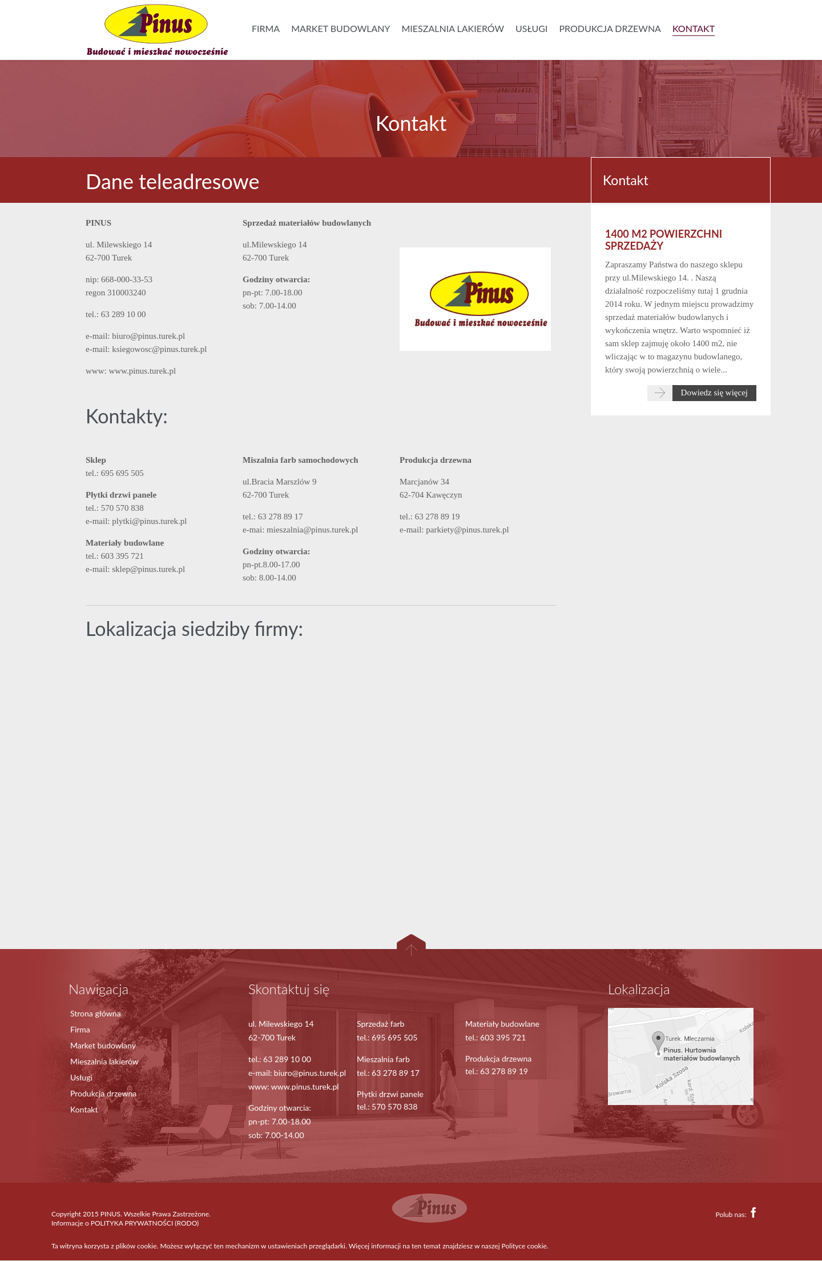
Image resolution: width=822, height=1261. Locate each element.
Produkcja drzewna (103, 1093)
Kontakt (84, 1109)
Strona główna (95, 1013)
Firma (80, 1029)
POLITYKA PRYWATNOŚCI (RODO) (145, 1223)
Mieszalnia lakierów (104, 1061)
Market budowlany (103, 1045)
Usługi (81, 1077)
